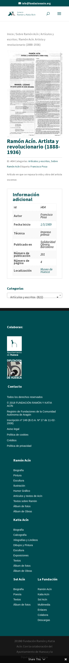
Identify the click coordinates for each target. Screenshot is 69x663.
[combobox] (34, 295)
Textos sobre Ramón (25, 501)
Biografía (18, 470)
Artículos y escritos (39, 161)
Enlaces (42, 609)
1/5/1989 (46, 224)
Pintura (17, 475)
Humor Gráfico (21, 490)
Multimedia (44, 604)
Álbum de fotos (22, 506)
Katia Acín (21, 520)
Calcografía (20, 534)
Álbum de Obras (22, 511)
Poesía (17, 594)
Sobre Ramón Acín (27, 34)
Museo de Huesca (46, 270)
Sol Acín (42, 599)
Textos (17, 560)
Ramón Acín (45, 589)
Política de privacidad (19, 445)
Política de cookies (18, 434)
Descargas (44, 620)
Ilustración (19, 485)
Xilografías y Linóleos (25, 540)
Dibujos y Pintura (23, 545)
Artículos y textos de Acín (27, 495)
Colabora (43, 614)
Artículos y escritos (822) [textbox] (33, 297)
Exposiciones (21, 555)
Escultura (18, 480)
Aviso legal (13, 428)
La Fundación (47, 579)
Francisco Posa (39, 166)
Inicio (10, 34)
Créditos (12, 440)
